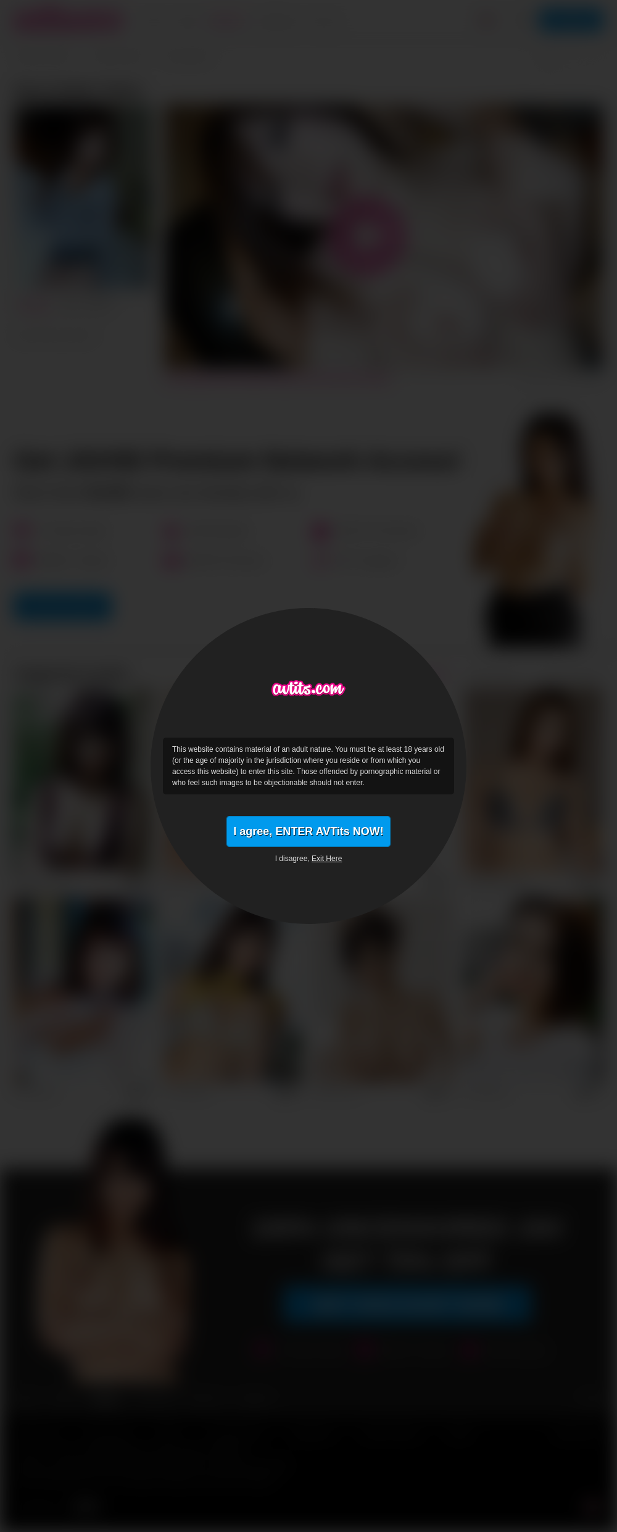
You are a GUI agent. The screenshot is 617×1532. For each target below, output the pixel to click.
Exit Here (327, 858)
